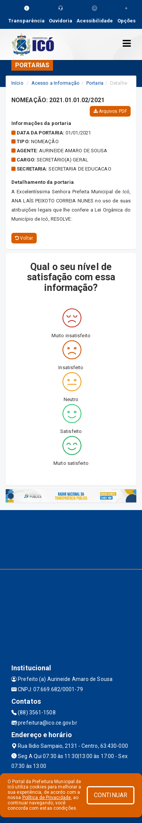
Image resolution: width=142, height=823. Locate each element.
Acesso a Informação (55, 83)
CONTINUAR (110, 795)
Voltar (24, 238)
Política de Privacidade (46, 797)
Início (17, 83)
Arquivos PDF (110, 111)
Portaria (94, 83)
